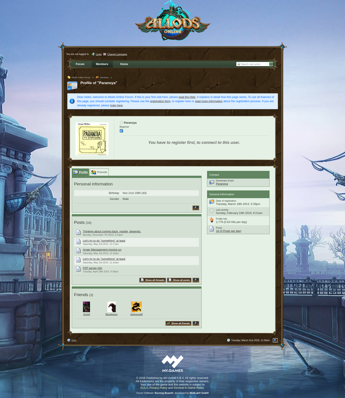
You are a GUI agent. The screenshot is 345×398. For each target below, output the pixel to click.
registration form (160, 101)
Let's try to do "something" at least (104, 240)
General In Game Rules (189, 387)
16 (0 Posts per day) (228, 231)
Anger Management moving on (102, 249)
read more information (208, 101)
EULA (144, 387)
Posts (79, 222)
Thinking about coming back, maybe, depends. (112, 231)
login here (116, 105)
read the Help (186, 97)
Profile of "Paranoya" (99, 83)
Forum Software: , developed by (172, 393)
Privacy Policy (158, 387)
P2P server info (92, 268)
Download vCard (225, 180)
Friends (81, 294)
